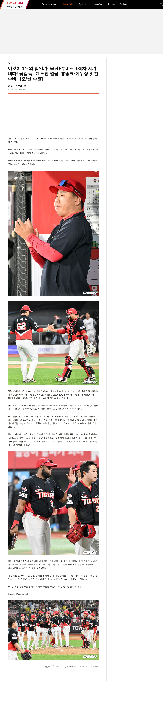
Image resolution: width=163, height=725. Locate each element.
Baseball (12, 63)
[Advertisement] (76, 115)
